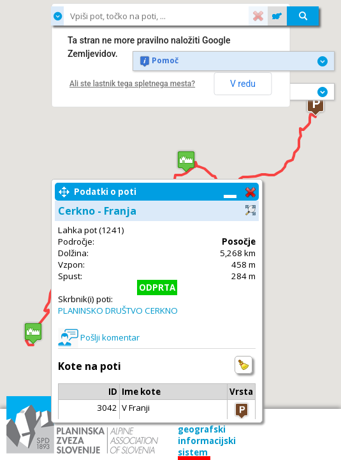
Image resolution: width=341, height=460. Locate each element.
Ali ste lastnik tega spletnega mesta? (132, 83)
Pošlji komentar (110, 337)
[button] (315, 105)
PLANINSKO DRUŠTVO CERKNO (118, 310)
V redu (243, 84)
